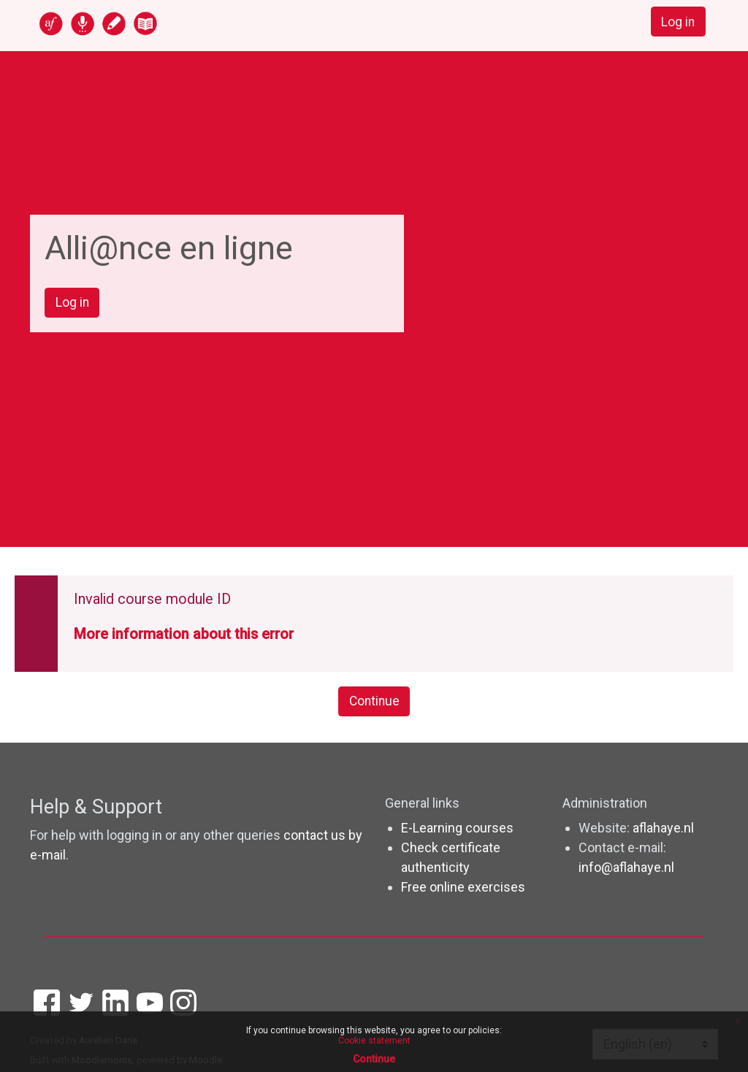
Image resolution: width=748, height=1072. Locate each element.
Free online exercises (463, 888)
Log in (677, 22)
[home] (155, 23)
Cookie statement (374, 1040)
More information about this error (184, 635)
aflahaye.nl (663, 829)
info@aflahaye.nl (626, 868)
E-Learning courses (457, 829)
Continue (374, 703)
